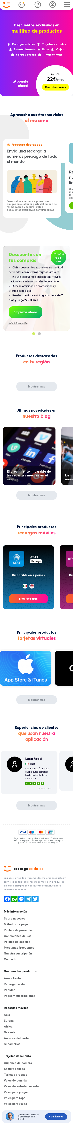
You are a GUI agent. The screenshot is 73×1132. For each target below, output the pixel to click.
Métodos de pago (16, 924)
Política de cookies (17, 942)
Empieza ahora (25, 312)
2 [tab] (39, 334)
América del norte (16, 1038)
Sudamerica (12, 1044)
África (8, 1026)
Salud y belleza (14, 1069)
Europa (9, 1020)
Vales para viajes (15, 1104)
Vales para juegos (16, 1092)
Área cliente (12, 978)
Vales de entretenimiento (21, 1086)
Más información (55, 87)
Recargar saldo (14, 984)
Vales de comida (15, 1080)
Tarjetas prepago (15, 1074)
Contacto (10, 959)
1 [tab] (34, 334)
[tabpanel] (36, 284)
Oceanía (9, 1032)
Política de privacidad (18, 930)
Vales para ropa (14, 1098)
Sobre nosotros (14, 918)
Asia (7, 1015)
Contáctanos (56, 1116)
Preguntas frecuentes (19, 947)
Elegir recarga (28, 598)
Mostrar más (36, 386)
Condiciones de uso (18, 936)
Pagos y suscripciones (19, 996)
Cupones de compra (18, 1063)
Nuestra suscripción (18, 953)
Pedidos (9, 990)
